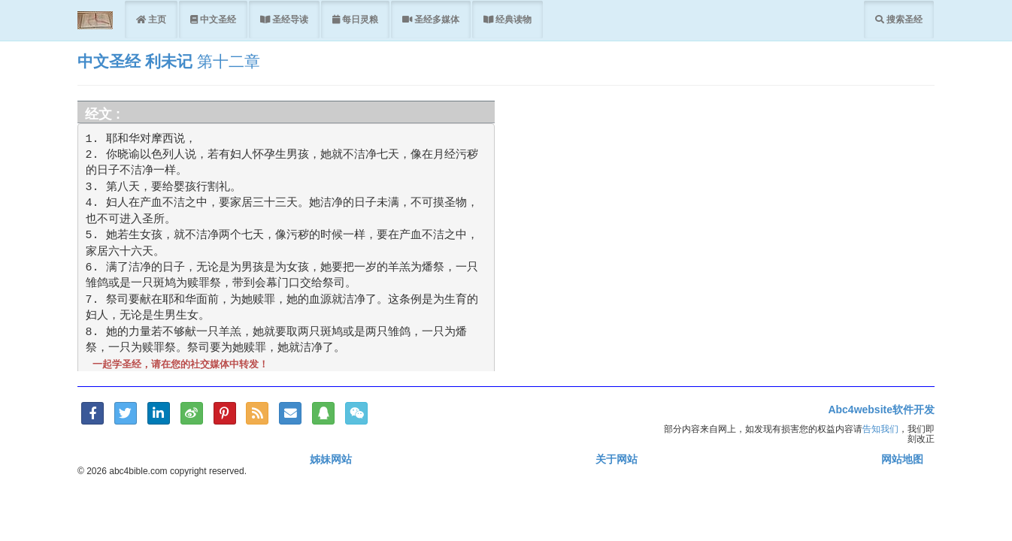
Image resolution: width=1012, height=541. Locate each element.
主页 (156, 19)
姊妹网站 (331, 459)
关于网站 (616, 459)
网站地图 (902, 459)
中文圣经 (217, 19)
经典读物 (512, 19)
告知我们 (880, 429)
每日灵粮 (359, 19)
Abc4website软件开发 (881, 409)
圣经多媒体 (435, 19)
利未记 (168, 61)
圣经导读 (289, 19)
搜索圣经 (903, 19)
